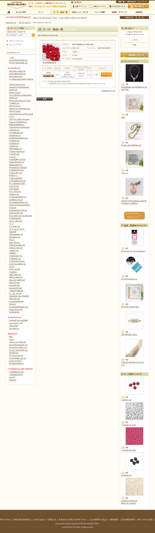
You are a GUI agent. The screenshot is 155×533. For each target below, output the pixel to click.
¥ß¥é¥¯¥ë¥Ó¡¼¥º (15, 275)
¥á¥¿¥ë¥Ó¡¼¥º (14, 328)
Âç (142, 17)
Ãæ (139, 17)
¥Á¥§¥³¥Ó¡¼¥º (14, 130)
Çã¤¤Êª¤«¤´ (138, 6)
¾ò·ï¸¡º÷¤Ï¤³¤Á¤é (15, 45)
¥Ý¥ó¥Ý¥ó (13, 272)
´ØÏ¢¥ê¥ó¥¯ (114, 520)
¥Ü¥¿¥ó (12, 267)
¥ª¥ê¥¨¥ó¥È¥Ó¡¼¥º (15, 149)
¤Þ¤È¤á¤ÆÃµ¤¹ (21, 12)
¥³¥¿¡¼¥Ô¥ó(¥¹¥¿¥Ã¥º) (17, 183)
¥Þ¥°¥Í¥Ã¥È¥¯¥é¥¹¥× (129, 335)
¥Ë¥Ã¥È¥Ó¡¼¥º (14, 237)
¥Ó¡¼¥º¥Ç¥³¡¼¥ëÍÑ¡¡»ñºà (18, 347)
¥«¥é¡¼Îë (12, 157)
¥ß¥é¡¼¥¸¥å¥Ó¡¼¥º (16, 277)
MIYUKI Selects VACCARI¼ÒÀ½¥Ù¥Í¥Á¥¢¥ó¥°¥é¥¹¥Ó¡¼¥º (20, 95)
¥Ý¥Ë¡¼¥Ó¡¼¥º (14, 269)
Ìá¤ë (44, 99)
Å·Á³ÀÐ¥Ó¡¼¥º (14, 226)
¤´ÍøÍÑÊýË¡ (76, 2)
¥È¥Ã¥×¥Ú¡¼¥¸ (11, 22)
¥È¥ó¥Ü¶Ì (12, 232)
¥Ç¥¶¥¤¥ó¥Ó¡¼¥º (15, 218)
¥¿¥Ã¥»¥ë (12, 208)
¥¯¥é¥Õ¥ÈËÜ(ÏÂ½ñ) (16, 372)
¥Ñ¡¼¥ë (12, 240)
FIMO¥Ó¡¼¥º (14, 250)
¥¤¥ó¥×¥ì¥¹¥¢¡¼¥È (15, 309)
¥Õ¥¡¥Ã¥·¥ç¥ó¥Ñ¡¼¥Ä (17, 245)
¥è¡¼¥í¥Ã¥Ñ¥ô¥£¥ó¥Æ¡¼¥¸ (19, 307)
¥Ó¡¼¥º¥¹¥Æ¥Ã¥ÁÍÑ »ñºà (18, 60)
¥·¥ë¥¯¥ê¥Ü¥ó (14, 189)
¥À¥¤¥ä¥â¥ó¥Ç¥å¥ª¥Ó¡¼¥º (18, 202)
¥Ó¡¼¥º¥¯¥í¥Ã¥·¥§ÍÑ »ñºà (18, 63)
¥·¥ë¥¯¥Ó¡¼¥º (14, 186)
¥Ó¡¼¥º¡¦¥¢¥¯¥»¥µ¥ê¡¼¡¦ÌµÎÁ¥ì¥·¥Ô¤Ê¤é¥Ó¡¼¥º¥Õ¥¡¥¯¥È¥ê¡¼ (78, 524)
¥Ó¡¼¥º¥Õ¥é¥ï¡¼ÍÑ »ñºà (17, 358)
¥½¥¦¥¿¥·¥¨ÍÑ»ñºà (15, 361)
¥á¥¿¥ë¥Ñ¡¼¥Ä (14, 285)
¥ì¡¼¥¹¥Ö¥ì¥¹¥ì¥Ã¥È (16, 301)
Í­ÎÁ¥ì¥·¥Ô (12, 380)
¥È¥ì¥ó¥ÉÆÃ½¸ (99, 12)
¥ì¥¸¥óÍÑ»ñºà (13, 353)
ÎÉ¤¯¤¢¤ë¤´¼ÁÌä (145, 520)
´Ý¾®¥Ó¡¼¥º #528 (128, 425)
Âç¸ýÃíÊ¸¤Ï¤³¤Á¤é (117, 6)
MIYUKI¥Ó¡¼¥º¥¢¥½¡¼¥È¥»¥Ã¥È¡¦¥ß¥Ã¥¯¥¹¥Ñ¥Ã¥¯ (21, 79)
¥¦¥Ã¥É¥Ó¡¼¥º (14, 143)
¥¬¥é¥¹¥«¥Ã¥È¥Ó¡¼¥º (17, 151)
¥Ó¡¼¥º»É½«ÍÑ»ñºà (16, 355)
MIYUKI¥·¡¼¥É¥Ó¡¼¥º (17, 71)
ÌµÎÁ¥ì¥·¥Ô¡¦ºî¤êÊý (80, 12)
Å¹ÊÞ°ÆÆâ (139, 12)
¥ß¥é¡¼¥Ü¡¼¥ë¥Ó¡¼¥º (17, 280)
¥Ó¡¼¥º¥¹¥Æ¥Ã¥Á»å (129, 279)
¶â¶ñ (10, 337)
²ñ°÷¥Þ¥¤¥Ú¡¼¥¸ (80, 6)
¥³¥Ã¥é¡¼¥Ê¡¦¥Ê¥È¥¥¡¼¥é (131, 145)
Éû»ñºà (11, 339)
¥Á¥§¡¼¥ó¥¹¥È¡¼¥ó (16, 213)
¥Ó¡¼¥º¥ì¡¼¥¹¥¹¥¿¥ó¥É (130, 307)
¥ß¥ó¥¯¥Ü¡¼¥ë (14, 283)
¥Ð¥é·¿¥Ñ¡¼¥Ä (14, 242)
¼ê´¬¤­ (11, 224)
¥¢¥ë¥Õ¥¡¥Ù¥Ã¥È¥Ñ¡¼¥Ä (18, 138)
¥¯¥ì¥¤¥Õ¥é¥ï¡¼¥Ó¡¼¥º (17, 181)
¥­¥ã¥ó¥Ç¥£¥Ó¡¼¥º (15, 165)
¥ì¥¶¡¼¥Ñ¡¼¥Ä (14, 299)
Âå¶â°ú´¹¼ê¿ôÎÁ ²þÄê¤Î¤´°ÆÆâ (45, 18)
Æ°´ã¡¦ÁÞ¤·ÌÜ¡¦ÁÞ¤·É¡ (17, 229)
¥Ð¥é (123, 117)
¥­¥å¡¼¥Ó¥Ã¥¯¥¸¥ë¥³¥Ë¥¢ (18, 167)
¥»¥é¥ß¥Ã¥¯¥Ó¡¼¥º (16, 200)
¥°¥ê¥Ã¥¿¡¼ (13, 175)
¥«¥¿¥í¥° (12, 377)
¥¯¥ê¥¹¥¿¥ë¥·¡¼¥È (15, 173)
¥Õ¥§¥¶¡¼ (12, 253)
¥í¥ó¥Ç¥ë (12, 304)
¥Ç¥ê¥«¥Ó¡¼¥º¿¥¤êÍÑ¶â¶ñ (18, 320)
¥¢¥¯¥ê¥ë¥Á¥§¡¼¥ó (16, 133)
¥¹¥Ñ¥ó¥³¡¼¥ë (14, 194)
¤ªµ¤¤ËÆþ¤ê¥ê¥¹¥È (99, 6)
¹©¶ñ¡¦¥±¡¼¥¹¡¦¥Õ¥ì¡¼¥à (17, 342)
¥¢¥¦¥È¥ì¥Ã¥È (14, 312)
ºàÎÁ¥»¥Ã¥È (13, 326)
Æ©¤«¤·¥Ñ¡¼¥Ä (15, 191)
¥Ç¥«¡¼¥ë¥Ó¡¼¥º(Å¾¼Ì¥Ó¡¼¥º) (20, 216)
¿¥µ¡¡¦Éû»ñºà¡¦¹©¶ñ (15, 323)
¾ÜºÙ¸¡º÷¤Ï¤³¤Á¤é (16, 41)
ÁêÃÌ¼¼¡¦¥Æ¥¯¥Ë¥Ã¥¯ (119, 12)
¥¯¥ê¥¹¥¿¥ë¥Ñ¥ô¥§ (15, 178)
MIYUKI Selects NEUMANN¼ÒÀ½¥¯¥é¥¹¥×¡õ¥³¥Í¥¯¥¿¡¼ (21, 114)
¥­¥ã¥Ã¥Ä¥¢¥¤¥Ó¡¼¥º (16, 162)
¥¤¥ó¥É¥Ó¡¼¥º (14, 141)
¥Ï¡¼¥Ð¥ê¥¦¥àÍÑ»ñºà (16, 363)
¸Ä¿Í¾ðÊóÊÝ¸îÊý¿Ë (98, 520)
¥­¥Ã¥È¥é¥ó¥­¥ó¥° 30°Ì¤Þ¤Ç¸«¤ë (132, 215)
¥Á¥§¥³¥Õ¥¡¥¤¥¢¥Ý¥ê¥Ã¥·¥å (19, 127)
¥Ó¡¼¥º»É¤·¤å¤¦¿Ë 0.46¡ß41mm (133, 251)
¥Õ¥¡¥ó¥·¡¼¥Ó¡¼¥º (16, 248)
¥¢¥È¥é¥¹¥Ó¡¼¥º (15, 135)
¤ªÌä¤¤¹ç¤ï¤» (131, 2)
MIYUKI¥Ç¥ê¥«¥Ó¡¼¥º (17, 74)
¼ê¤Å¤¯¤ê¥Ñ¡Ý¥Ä (15, 221)
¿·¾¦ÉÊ (11, 57)
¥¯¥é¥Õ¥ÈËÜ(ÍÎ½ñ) (16, 374)
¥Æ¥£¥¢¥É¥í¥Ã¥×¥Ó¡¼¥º (18, 210)
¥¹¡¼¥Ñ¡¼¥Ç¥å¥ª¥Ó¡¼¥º (17, 197)
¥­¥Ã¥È (40, 12)
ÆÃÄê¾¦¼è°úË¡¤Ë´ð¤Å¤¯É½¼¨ (73, 520)
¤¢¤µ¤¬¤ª (124, 173)
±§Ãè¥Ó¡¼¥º (13, 146)
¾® (136, 17)
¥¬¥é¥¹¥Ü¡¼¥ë (14, 154)
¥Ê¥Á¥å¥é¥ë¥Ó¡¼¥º (16, 234)
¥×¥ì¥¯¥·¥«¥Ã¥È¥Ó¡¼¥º (17, 264)
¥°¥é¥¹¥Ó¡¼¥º (126, 400)
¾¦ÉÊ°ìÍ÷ (121, 2)
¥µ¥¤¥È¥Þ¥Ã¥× (143, 2)
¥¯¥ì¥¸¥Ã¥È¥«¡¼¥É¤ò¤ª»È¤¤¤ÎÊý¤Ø (73, 18)
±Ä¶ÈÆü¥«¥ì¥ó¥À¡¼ (22, 520)
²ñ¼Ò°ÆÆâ (39, 520)
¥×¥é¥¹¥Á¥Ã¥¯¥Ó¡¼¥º (17, 261)
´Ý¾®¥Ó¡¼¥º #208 (128, 450)
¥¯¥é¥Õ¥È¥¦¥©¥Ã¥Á (16, 170)
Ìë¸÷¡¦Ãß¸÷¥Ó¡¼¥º (15, 293)
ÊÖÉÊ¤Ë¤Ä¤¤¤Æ (108, 91)
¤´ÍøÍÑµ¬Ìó (51, 520)
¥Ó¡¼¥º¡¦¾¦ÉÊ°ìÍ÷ (60, 12)
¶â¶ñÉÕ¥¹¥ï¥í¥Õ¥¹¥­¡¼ (17, 125)
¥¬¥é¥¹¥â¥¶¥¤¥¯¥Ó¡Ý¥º (17, 159)
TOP (8, 12)
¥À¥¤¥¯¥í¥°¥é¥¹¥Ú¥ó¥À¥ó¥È (19, 205)
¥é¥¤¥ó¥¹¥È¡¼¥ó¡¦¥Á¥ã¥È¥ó (19, 296)
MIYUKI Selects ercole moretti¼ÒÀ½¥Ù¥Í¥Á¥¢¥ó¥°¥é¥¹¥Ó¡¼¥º (19, 87)
